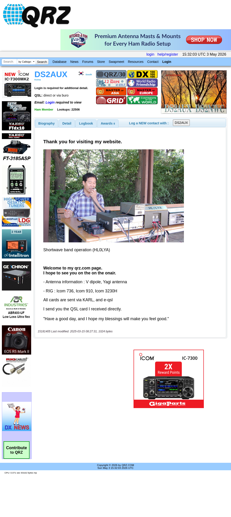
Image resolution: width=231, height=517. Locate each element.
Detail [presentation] (66, 123)
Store (101, 62)
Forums (87, 62)
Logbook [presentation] (86, 123)
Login (166, 62)
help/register (167, 54)
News (74, 62)
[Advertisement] (75, 379)
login (150, 54)
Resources (136, 62)
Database (59, 62)
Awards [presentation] (108, 123)
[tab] (46, 123)
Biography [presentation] (46, 123)
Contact (152, 62)
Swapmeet (116, 62)
